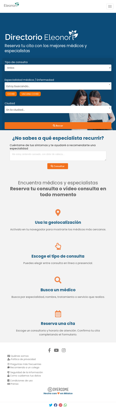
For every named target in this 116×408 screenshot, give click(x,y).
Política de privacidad (21, 359)
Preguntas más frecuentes (24, 364)
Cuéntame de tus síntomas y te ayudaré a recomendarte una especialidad (53, 146)
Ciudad (10, 103)
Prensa (12, 384)
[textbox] (56, 85)
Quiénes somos (18, 356)
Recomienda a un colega (23, 367)
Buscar (58, 125)
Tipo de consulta (16, 62)
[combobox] (56, 85)
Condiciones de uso (20, 380)
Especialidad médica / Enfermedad (29, 79)
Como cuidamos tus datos (24, 375)
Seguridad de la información (25, 372)
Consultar (58, 166)
